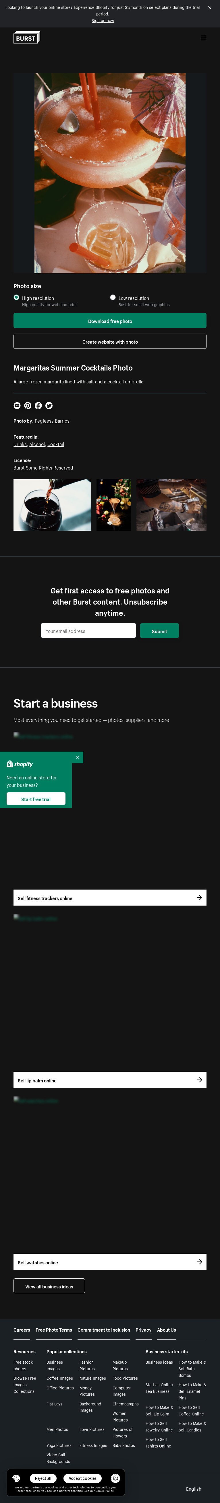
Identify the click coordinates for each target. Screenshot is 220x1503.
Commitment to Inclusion (104, 1329)
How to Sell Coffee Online (191, 1410)
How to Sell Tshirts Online (158, 1442)
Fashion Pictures (87, 1365)
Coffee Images (60, 1378)
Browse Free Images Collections (24, 1384)
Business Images (55, 1365)
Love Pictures (92, 1429)
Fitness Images (93, 1445)
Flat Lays (54, 1403)
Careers (21, 1329)
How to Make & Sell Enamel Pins (192, 1391)
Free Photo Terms (54, 1329)
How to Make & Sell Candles (192, 1426)
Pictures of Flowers (123, 1432)
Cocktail (55, 443)
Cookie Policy (104, 1490)
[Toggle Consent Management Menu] (16, 1478)
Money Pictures (87, 1390)
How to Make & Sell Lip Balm (159, 1410)
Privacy (144, 1329)
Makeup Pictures (120, 1365)
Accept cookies (83, 1478)
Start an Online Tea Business (159, 1387)
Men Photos (57, 1429)
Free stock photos (23, 1365)
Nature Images (93, 1378)
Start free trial (36, 798)
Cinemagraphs (126, 1403)
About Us (166, 1329)
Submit (159, 630)
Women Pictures (120, 1416)
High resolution (38, 297)
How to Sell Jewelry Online (159, 1426)
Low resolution (134, 297)
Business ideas (159, 1362)
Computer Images (122, 1390)
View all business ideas (49, 1286)
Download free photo (110, 320)
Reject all (43, 1478)
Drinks (20, 443)
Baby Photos (124, 1445)
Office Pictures (60, 1387)
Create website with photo (110, 341)
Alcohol (37, 443)
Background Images (90, 1406)
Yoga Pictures (59, 1445)
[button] (16, 1478)
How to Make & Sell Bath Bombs (192, 1368)
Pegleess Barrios (52, 420)
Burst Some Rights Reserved (43, 467)
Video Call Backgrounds (58, 1457)
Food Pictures (125, 1378)
